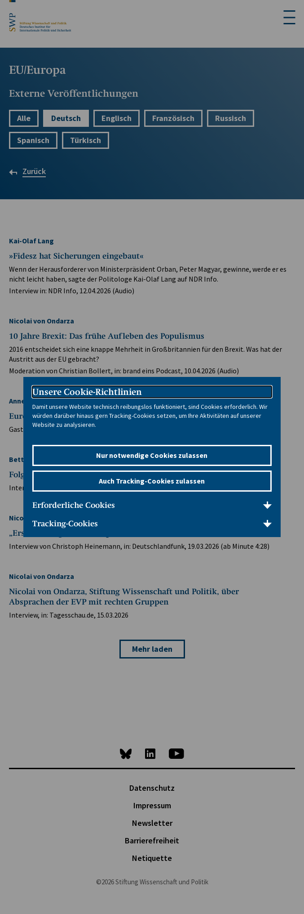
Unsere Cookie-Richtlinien (87, 391)
